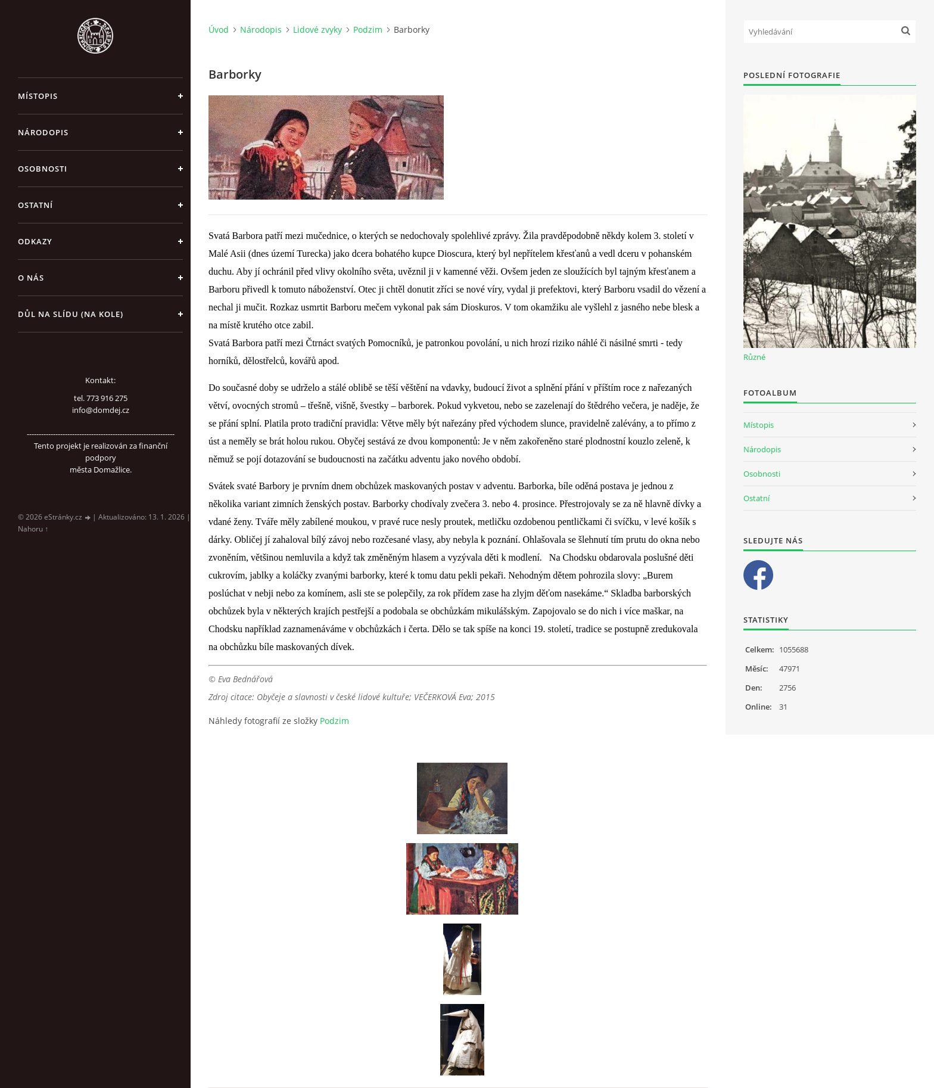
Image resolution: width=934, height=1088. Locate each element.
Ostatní (35, 205)
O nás (31, 277)
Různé (754, 357)
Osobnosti (42, 168)
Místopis (38, 96)
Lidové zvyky (317, 29)
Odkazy (35, 241)
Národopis (43, 132)
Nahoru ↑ (33, 529)
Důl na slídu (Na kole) (70, 314)
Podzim (367, 29)
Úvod (218, 29)
